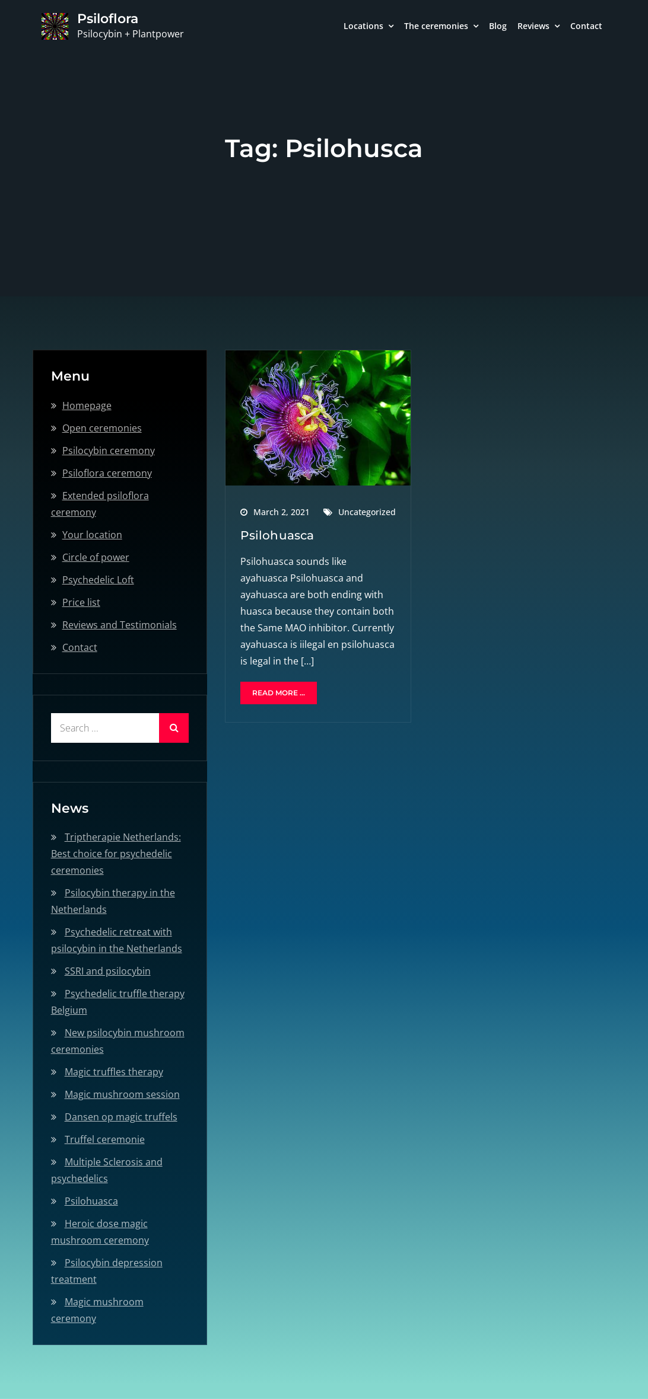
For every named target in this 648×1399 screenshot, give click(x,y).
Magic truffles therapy (114, 1071)
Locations (363, 25)
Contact (586, 25)
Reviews (533, 25)
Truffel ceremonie (105, 1139)
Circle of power (95, 557)
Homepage (87, 405)
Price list (81, 602)
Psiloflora (107, 19)
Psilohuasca (277, 535)
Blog (498, 25)
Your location (92, 534)
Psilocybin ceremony (108, 450)
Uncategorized (367, 512)
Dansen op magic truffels (121, 1116)
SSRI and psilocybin (108, 971)
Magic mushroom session (122, 1094)
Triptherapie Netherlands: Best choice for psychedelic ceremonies (116, 854)
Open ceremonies (102, 428)
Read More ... (278, 692)
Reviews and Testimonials (119, 624)
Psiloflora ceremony (107, 473)
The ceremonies (436, 25)
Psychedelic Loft (98, 579)
